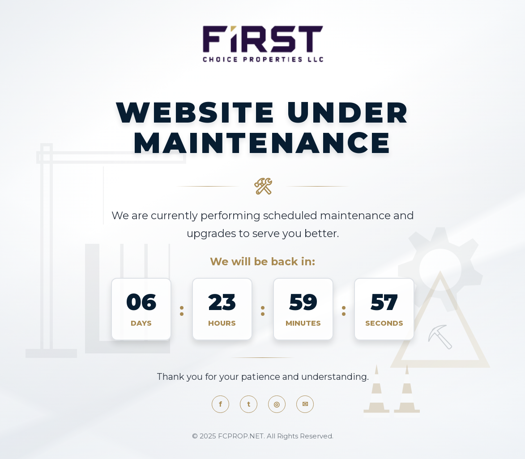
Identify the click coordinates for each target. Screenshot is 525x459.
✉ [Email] (305, 404)
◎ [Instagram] (276, 404)
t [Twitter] (248, 404)
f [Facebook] (220, 404)
